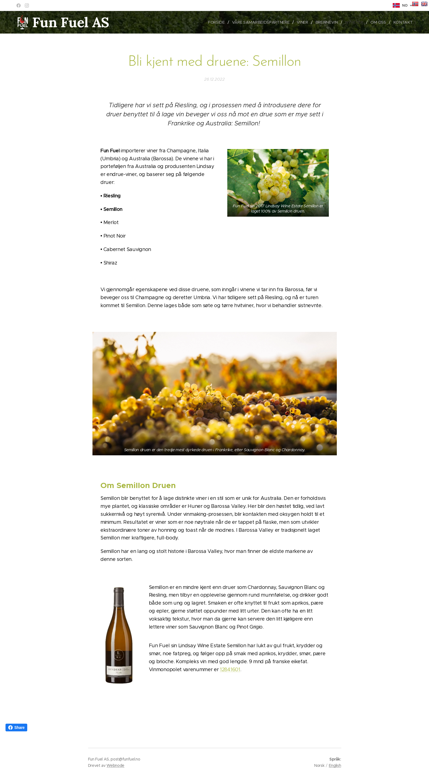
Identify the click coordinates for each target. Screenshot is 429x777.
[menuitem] (221, 22)
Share (16, 727)
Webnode (115, 765)
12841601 (230, 669)
